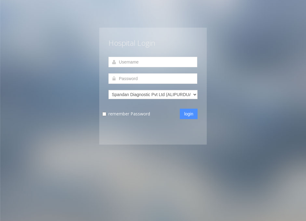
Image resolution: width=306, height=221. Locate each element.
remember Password (129, 114)
